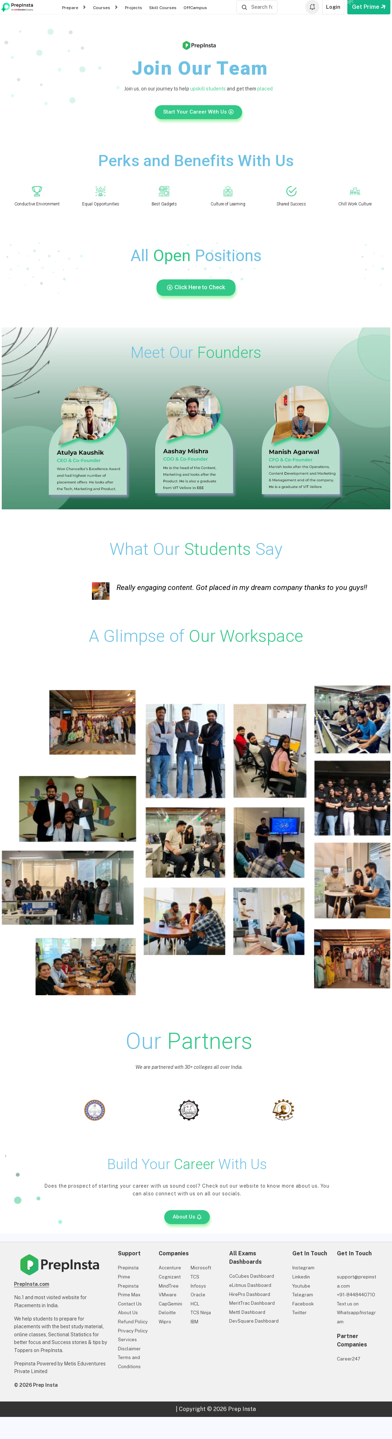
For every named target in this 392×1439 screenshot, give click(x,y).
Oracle (198, 1294)
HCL (195, 1303)
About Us (128, 1312)
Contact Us (130, 1303)
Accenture (170, 1267)
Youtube (301, 1286)
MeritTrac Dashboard (252, 1303)
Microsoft (201, 1267)
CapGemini (170, 1303)
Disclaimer (129, 1348)
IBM (194, 1321)
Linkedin (301, 1277)
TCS (195, 1277)
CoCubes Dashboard (251, 1276)
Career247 (348, 1359)
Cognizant (170, 1277)
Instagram (303, 1267)
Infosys (198, 1286)
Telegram (302, 1294)
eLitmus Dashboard (250, 1285)
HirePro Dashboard (249, 1294)
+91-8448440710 (356, 1294)
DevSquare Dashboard (254, 1321)
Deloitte (167, 1312)
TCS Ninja (201, 1312)
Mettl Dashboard (247, 1312)
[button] (187, 1217)
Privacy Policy (133, 1330)
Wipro (165, 1321)
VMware (168, 1294)
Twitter (299, 1312)
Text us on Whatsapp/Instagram (356, 1312)
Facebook (303, 1303)
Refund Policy (133, 1321)
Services (127, 1339)
